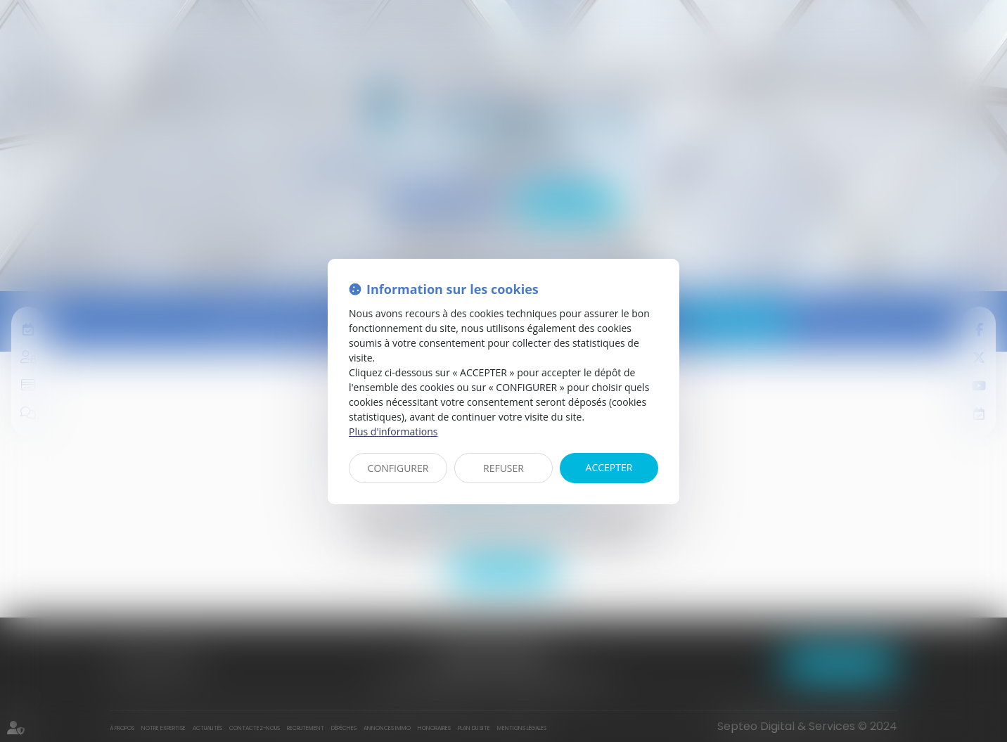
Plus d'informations (393, 431)
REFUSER (503, 468)
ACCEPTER (609, 467)
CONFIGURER (398, 468)
